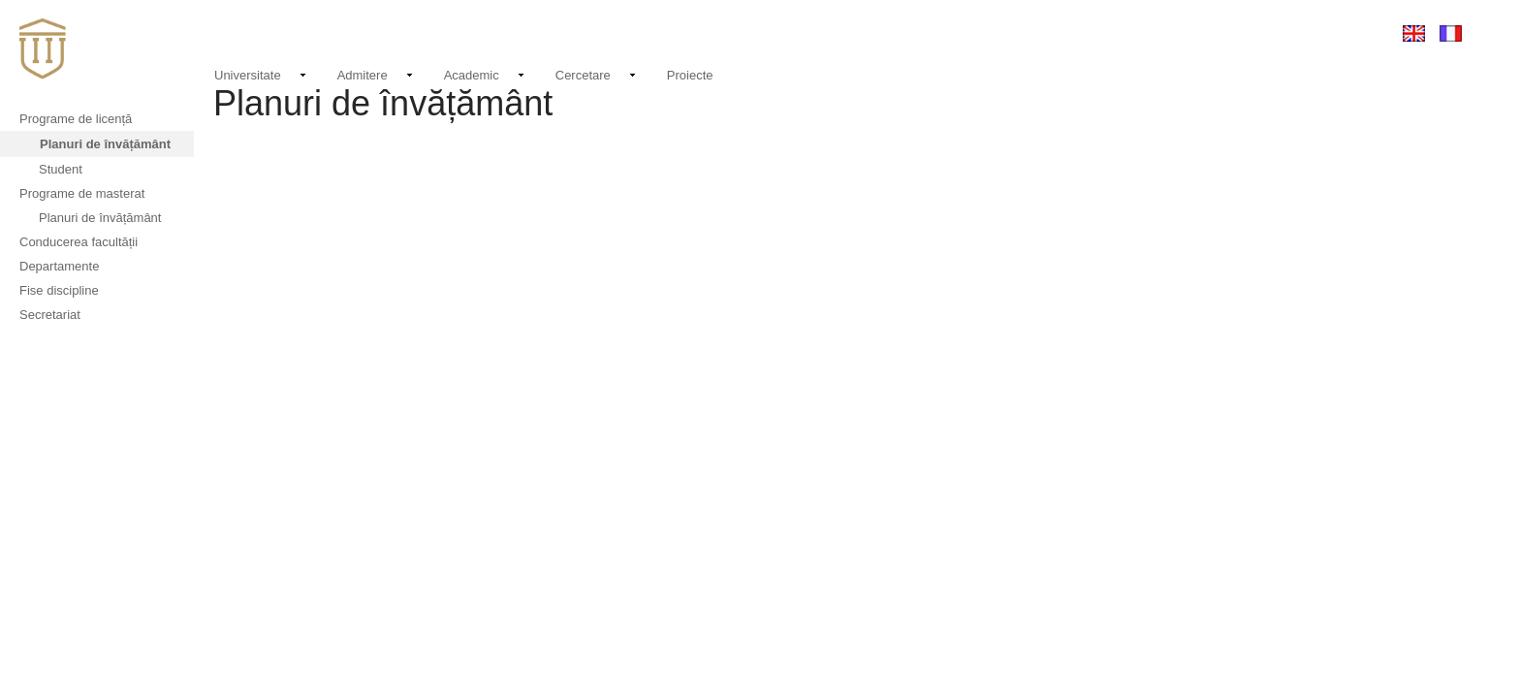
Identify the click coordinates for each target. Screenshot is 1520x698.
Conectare (1339, 32)
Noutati (1006, 30)
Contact (1165, 32)
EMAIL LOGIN (1248, 33)
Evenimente (1081, 32)
